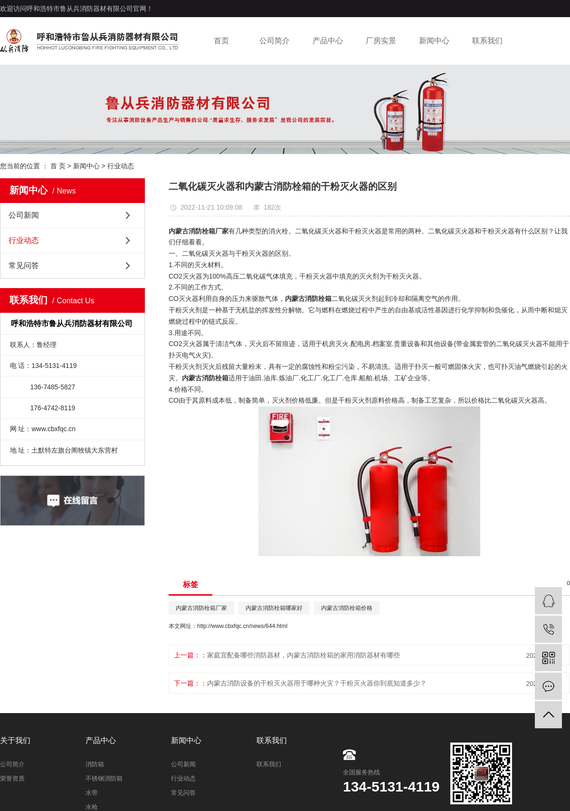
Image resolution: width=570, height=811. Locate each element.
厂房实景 (381, 41)
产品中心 (328, 41)
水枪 (92, 807)
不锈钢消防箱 (104, 778)
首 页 (58, 166)
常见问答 (24, 265)
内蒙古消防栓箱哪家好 (274, 608)
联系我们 (487, 41)
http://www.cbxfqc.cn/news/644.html (242, 626)
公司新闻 (24, 215)
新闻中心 (434, 41)
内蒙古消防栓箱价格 (346, 608)
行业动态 (120, 166)
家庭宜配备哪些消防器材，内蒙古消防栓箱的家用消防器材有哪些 (303, 655)
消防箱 (95, 764)
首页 (221, 41)
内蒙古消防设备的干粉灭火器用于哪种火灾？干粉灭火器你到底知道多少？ (317, 683)
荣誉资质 (12, 778)
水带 (92, 792)
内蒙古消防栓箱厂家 (201, 608)
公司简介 (274, 41)
